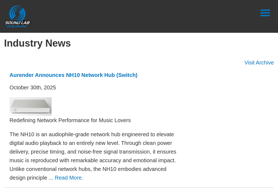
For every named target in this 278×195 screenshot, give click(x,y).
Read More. (69, 178)
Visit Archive (259, 62)
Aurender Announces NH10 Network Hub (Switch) (74, 75)
